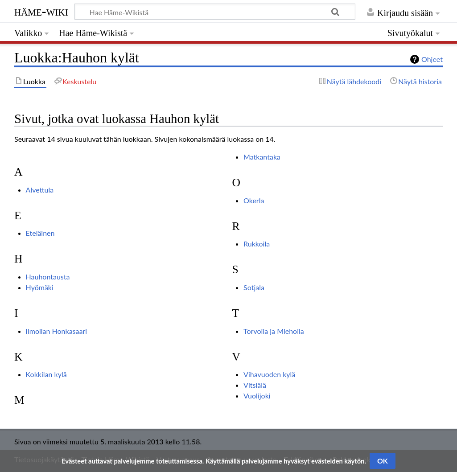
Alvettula (40, 189)
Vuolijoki (257, 395)
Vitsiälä (254, 385)
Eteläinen (40, 233)
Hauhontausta (48, 276)
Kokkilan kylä (46, 374)
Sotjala (253, 287)
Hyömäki (40, 287)
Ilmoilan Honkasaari (56, 331)
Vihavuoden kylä (269, 374)
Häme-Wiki (41, 11)
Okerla (253, 200)
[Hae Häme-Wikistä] (215, 11)
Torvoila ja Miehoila (273, 331)
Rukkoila (256, 243)
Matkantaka (261, 156)
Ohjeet (432, 59)
